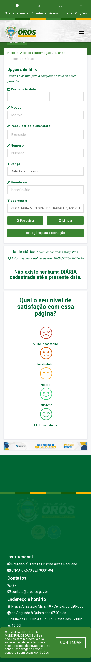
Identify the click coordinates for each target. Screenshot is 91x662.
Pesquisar (25, 220)
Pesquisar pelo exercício (28, 126)
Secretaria (17, 200)
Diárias (60, 53)
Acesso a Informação (35, 53)
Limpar (65, 220)
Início (11, 53)
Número (15, 145)
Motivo (14, 107)
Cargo (13, 164)
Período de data (21, 89)
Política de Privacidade (29, 645)
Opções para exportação (45, 233)
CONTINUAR (71, 642)
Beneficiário (18, 182)
